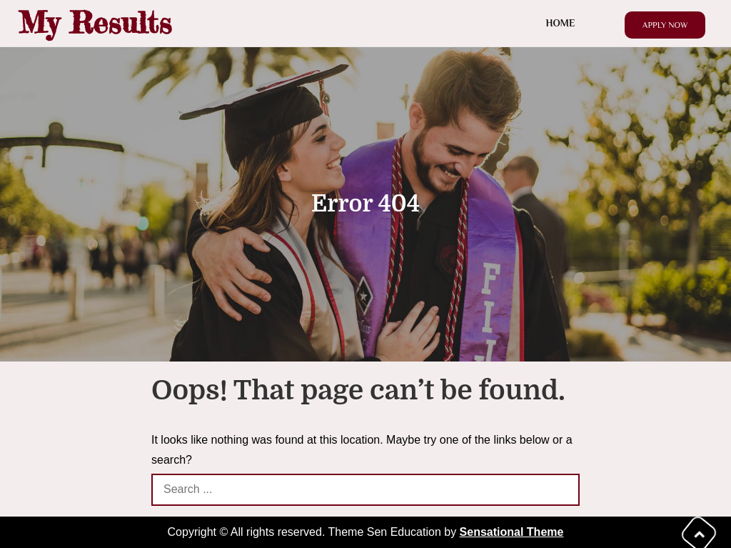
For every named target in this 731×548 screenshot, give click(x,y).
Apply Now (665, 25)
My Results (95, 22)
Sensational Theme (512, 532)
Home (560, 23)
